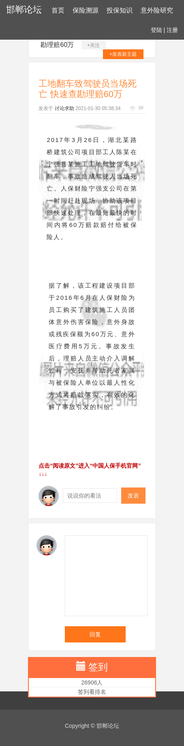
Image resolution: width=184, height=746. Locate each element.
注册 (172, 30)
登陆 (156, 30)
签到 (98, 666)
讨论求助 (64, 108)
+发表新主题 (123, 54)
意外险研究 (157, 10)
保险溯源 (85, 10)
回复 (95, 634)
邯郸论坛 (24, 9)
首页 (57, 10)
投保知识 (120, 10)
